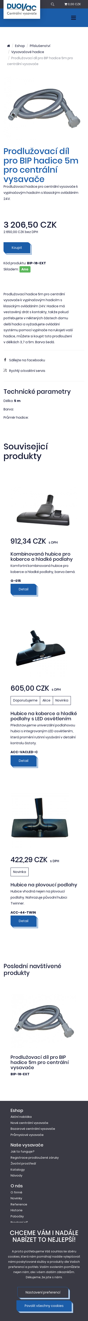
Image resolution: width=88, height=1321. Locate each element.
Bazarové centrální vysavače (33, 1128)
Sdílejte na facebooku (24, 360)
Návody (16, 1175)
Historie (17, 1210)
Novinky (16, 1198)
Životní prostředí (23, 1163)
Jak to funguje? (22, 1151)
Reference (19, 1204)
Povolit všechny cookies (44, 1305)
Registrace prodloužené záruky (35, 1157)
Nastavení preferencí (43, 1292)
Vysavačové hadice (27, 52)
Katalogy (18, 1169)
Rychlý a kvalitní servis (24, 370)
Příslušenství (40, 45)
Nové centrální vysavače (29, 1123)
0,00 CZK (72, 4)
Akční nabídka (21, 1116)
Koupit (17, 247)
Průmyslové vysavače (27, 1135)
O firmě (16, 1192)
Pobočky (17, 1216)
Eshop (20, 45)
